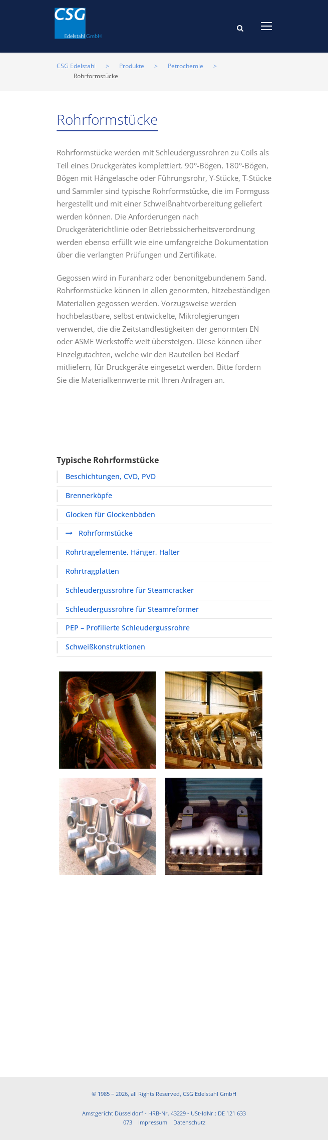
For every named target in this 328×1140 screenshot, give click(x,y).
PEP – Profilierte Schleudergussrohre (128, 627)
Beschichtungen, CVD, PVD (111, 476)
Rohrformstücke (106, 533)
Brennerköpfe (89, 495)
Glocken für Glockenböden (110, 514)
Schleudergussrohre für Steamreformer (132, 609)
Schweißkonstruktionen (105, 646)
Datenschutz (189, 1122)
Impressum (152, 1122)
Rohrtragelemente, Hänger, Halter (123, 552)
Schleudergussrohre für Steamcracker (130, 590)
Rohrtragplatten (92, 571)
